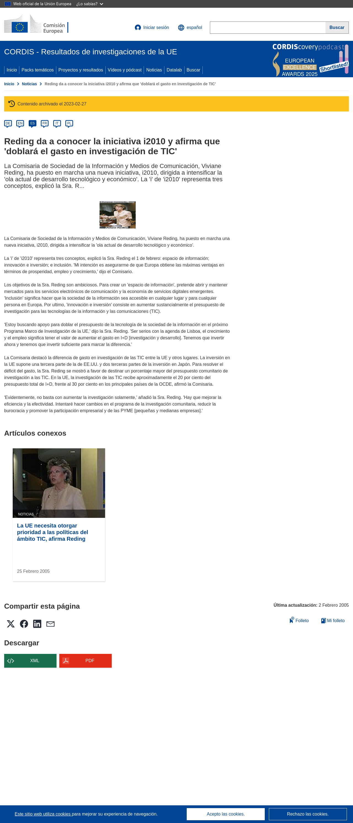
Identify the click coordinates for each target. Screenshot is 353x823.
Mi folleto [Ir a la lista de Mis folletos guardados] (333, 620)
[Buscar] (337, 28)
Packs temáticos (38, 70)
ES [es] (32, 123)
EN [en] (20, 123)
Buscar (193, 70)
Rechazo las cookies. (308, 814)
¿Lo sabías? (89, 3)
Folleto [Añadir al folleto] (299, 620)
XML (34, 660)
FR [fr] (44, 123)
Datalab (174, 70)
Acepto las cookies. (226, 814)
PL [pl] (69, 123)
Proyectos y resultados (80, 70)
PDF (89, 660)
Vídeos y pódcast (125, 70)
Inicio (12, 70)
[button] (190, 27)
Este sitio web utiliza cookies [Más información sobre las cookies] (43, 814)
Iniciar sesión (152, 27)
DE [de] (8, 123)
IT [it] (56, 123)
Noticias (154, 70)
